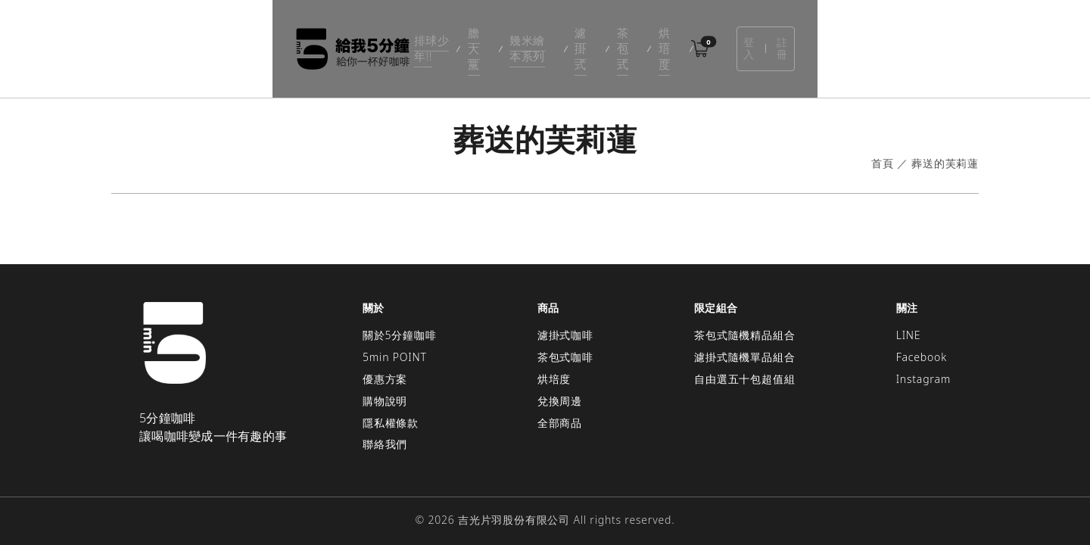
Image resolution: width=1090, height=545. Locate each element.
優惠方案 (385, 356)
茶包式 (632, 37)
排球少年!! (379, 37)
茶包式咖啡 (565, 334)
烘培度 (684, 37)
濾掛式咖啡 (565, 313)
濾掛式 (579, 37)
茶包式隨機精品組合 (744, 313)
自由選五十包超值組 (744, 356)
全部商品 (559, 400)
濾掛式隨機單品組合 (744, 334)
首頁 (882, 141)
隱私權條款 (391, 400)
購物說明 (385, 378)
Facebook (921, 334)
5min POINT (395, 334)
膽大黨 (440, 37)
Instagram (923, 356)
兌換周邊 (559, 378)
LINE (908, 313)
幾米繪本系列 (509, 37)
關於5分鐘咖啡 (400, 313)
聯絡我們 (385, 422)
